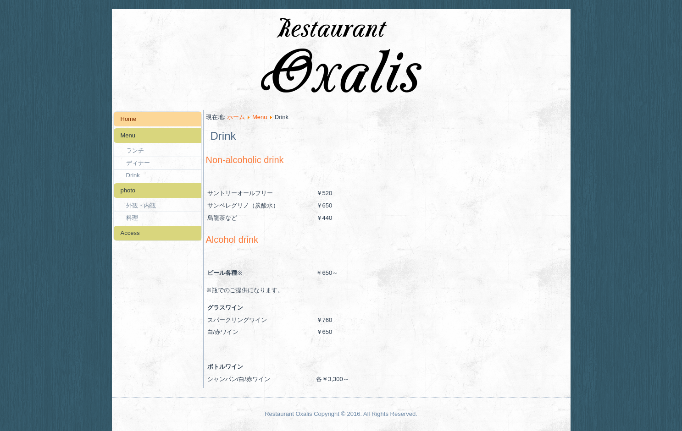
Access (130, 232)
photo (128, 190)
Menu (128, 135)
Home (129, 118)
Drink (133, 175)
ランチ (135, 150)
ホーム (236, 117)
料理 (132, 217)
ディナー (138, 162)
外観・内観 (141, 205)
